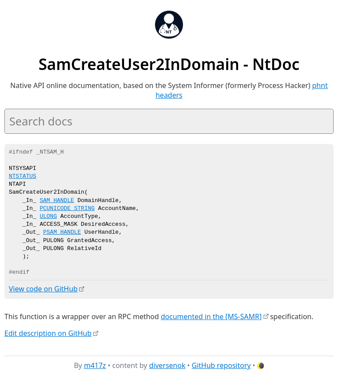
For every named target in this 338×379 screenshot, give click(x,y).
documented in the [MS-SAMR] (211, 316)
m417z (95, 365)
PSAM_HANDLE (62, 232)
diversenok (167, 365)
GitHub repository (221, 365)
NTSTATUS (22, 176)
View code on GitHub (43, 289)
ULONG (48, 217)
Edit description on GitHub (48, 333)
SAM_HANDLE (57, 201)
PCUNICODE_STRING (67, 209)
